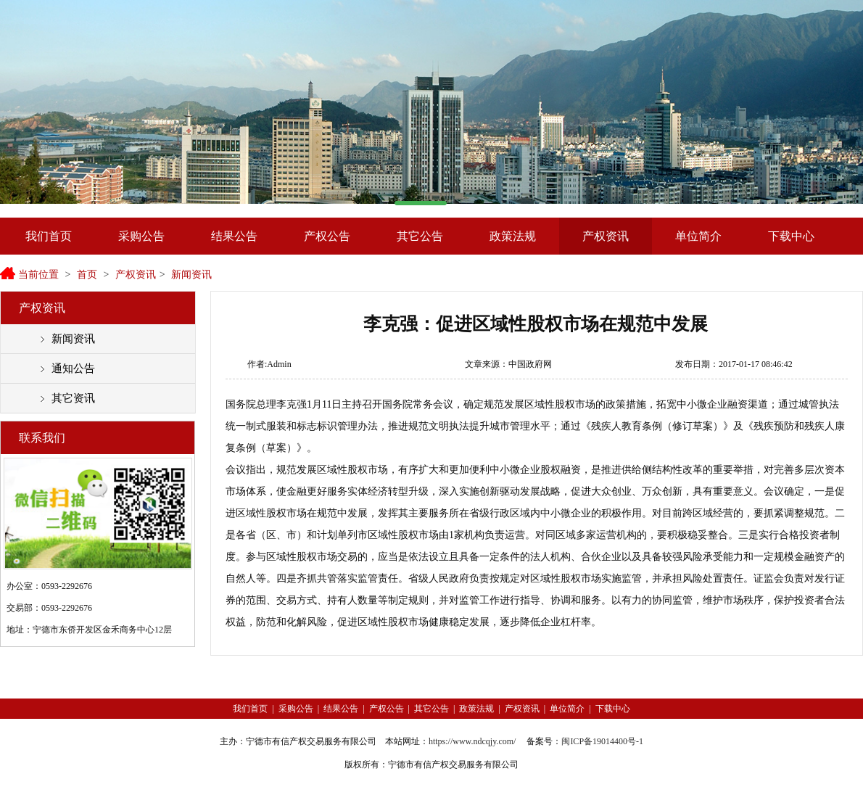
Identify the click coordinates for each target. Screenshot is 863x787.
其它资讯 (73, 398)
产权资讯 (605, 236)
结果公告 (234, 236)
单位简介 (698, 236)
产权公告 (327, 236)
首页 (87, 274)
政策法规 (513, 236)
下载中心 (791, 236)
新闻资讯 (191, 274)
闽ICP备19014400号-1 (602, 741)
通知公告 (73, 368)
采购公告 (141, 236)
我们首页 (48, 236)
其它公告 (420, 236)
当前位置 (38, 274)
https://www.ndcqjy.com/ (472, 741)
